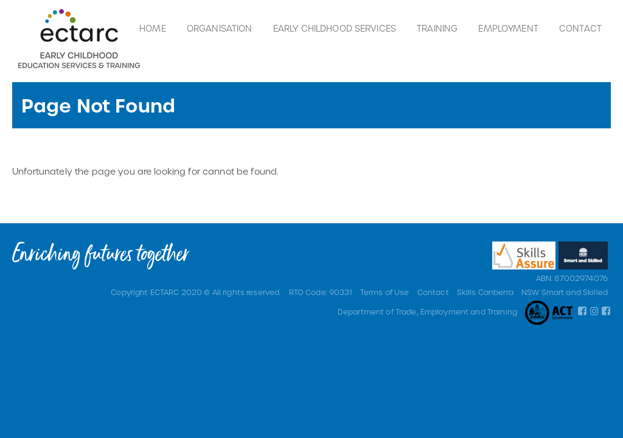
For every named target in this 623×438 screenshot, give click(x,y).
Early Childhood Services (334, 28)
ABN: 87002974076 (572, 278)
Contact (580, 28)
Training (437, 28)
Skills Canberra (485, 292)
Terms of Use (384, 292)
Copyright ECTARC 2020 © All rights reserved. (195, 292)
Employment (508, 28)
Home (152, 28)
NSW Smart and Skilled (564, 292)
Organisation (219, 28)
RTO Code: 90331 (320, 292)
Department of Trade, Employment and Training (427, 311)
